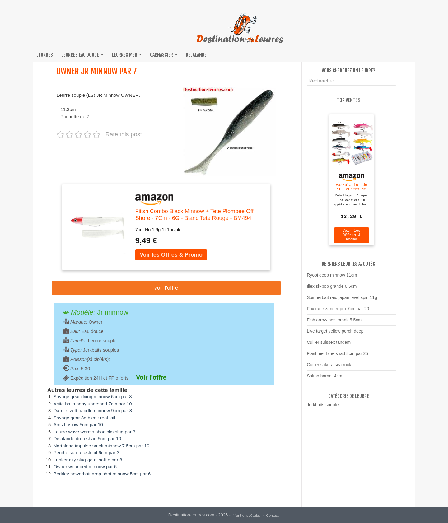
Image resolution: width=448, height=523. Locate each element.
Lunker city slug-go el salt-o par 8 (88, 459)
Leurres (44, 55)
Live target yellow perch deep (335, 333)
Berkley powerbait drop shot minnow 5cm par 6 (102, 473)
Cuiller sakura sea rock (329, 367)
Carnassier (161, 55)
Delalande (196, 55)
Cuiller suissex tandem (329, 345)
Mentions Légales (246, 516)
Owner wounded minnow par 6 (85, 466)
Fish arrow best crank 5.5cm (334, 322)
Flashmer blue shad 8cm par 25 (337, 356)
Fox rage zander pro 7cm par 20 (338, 311)
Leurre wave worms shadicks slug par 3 (94, 431)
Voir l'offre (166, 288)
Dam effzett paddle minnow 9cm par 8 (93, 410)
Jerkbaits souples (323, 407)
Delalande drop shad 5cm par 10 (87, 438)
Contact (272, 516)
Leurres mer (124, 55)
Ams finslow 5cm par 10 (78, 424)
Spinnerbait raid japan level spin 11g (342, 300)
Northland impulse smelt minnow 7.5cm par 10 (101, 445)
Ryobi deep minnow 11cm (332, 277)
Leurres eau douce (80, 55)
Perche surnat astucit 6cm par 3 (86, 452)
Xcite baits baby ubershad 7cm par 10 (93, 403)
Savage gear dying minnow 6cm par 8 (93, 396)
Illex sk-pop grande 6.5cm (332, 289)
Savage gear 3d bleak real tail (84, 417)
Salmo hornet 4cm (324, 378)
